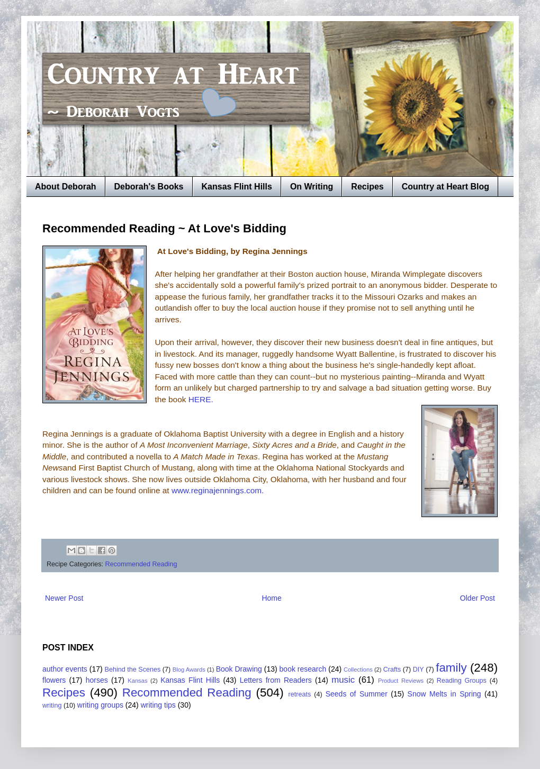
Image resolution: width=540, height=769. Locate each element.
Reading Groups (462, 680)
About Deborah (65, 186)
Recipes (367, 186)
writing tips (158, 705)
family (451, 667)
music (343, 680)
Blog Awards (189, 669)
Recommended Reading (141, 564)
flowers (54, 680)
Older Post (477, 598)
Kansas (137, 680)
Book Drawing (239, 669)
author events (64, 669)
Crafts (392, 669)
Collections (358, 669)
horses (97, 680)
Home (271, 598)
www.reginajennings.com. (218, 490)
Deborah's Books (149, 186)
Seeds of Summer (357, 694)
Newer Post (64, 598)
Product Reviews (401, 680)
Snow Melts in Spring (444, 694)
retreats (300, 694)
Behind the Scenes (133, 669)
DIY (418, 669)
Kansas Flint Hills (237, 186)
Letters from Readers (276, 680)
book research (303, 669)
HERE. (201, 399)
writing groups (100, 705)
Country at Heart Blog (445, 186)
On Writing (311, 186)
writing (51, 705)
